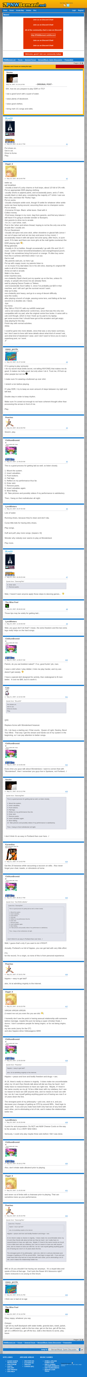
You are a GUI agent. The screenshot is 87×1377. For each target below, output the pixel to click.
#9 (67, 624)
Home (5, 10)
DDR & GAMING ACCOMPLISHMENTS (52, 1365)
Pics (34, 10)
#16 (66, 974)
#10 (66, 660)
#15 (66, 898)
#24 (66, 1314)
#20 (66, 1163)
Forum (12, 10)
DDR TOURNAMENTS (52, 1368)
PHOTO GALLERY (10, 1367)
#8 (67, 609)
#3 (67, 362)
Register (81, 10)
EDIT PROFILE (12, 1370)
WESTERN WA (29, 1361)
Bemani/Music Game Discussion (50, 60)
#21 (66, 1190)
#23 (66, 1295)
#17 (66, 1006)
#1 (67, 144)
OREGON (27, 1365)
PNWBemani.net (10, 60)
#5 (67, 461)
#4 (67, 428)
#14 (66, 861)
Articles (28, 10)
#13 (66, 791)
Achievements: (8, 138)
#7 (67, 577)
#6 (67, 509)
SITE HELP (11, 1371)
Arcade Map (20, 10)
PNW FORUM (11, 1364)
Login (74, 10)
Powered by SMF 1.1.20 (66, 1364)
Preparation (68, 60)
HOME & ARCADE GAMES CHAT (51, 1361)
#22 (66, 1216)
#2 (67, 178)
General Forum (30, 60)
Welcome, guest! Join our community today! (43, 54)
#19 (66, 1122)
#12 (66, 765)
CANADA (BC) (29, 1366)
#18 (66, 1060)
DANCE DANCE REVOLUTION (12, 1361)
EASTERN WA (29, 1363)
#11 (66, 697)
